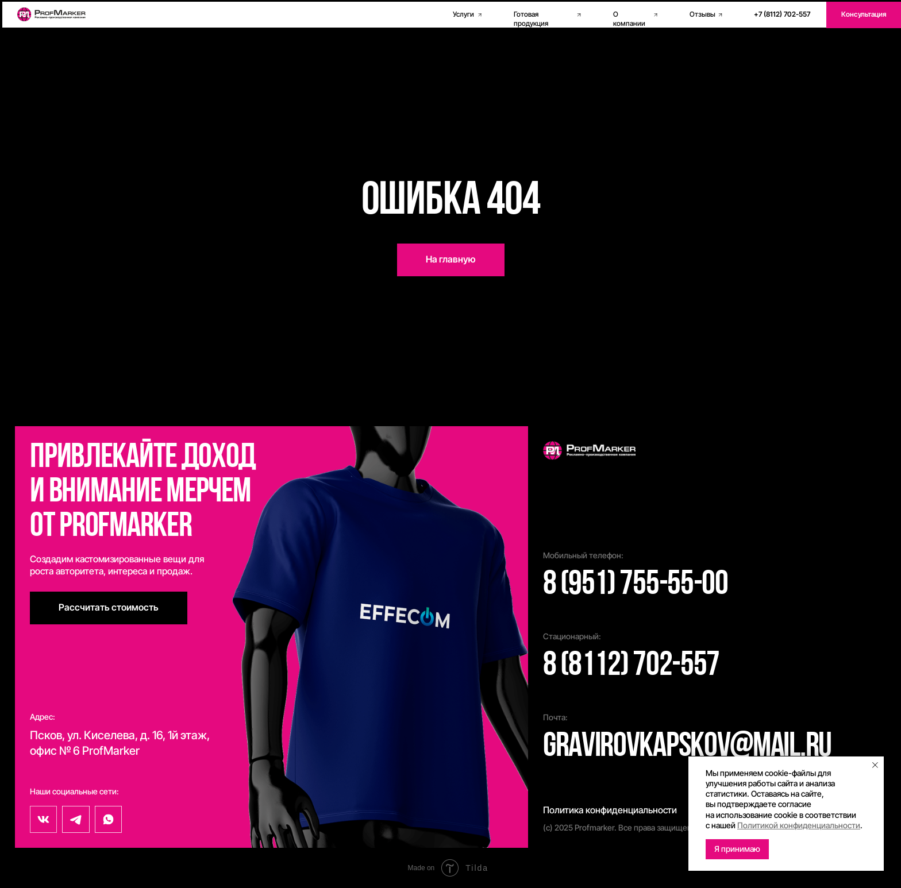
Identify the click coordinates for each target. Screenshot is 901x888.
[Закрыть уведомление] (875, 765)
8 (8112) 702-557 (631, 666)
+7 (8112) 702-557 (782, 14)
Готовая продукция (531, 19)
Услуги (463, 14)
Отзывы (702, 14)
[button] (863, 15)
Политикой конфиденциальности (798, 825)
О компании (629, 19)
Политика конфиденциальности (610, 810)
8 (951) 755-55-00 (635, 585)
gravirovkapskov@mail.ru (687, 747)
